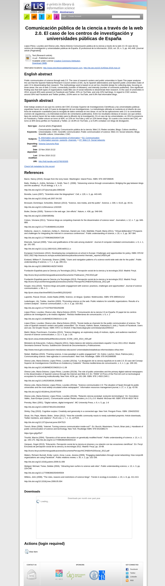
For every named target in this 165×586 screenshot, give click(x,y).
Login (64, 16)
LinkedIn (131, 577)
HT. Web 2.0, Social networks (92, 140)
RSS (130, 580)
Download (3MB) (39, 63)
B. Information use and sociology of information (59, 138)
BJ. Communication (90, 138)
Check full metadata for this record (39, 166)
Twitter (131, 573)
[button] (26, 551)
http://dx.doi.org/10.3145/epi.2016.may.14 (102, 68)
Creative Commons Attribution (67, 61)
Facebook (132, 569)
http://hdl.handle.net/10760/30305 (53, 161)
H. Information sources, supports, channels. (57, 140)
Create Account (74, 16)
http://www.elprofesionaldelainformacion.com (62, 68)
